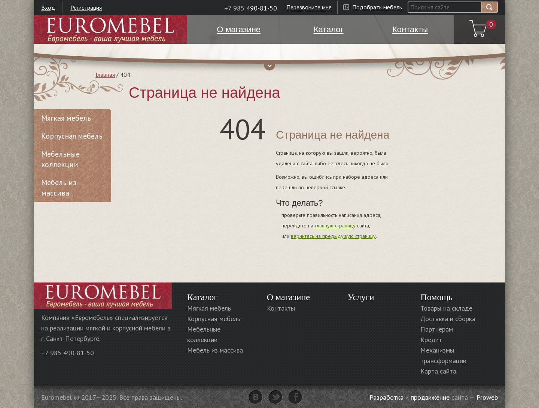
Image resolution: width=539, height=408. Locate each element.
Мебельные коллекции (60, 159)
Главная (105, 74)
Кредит (431, 339)
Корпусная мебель (72, 136)
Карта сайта (438, 371)
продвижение (430, 397)
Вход (48, 7)
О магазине (288, 297)
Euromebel (110, 29)
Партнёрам (436, 329)
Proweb (487, 397)
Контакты (281, 308)
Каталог (202, 297)
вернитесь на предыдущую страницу (333, 236)
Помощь (436, 297)
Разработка (386, 397)
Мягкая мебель (66, 118)
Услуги (360, 297)
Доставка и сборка (447, 318)
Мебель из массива (58, 188)
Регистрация (86, 7)
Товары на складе (446, 308)
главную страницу (335, 225)
